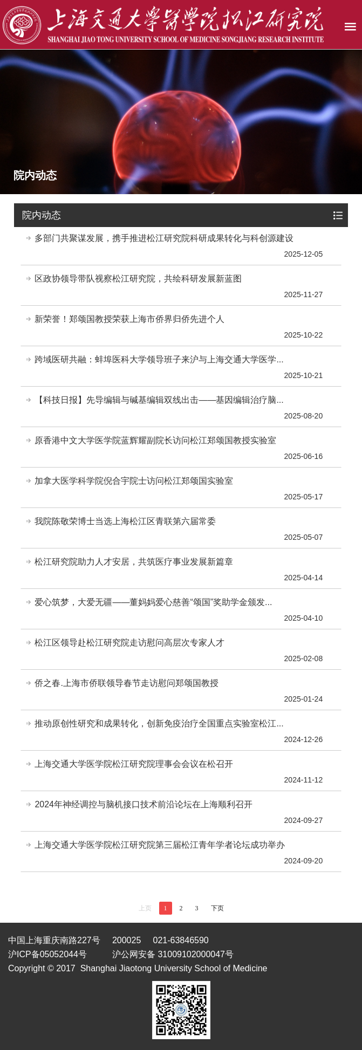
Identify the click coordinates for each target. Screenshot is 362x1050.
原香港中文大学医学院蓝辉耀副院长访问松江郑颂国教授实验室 (155, 440)
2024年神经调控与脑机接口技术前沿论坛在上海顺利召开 (143, 804)
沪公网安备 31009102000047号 (173, 954)
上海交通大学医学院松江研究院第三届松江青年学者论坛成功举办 (160, 844)
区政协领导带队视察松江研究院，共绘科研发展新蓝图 (138, 278)
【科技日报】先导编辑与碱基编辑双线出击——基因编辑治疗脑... (159, 399)
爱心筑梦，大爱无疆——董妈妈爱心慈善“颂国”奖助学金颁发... (153, 602)
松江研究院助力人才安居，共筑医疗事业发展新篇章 (134, 561)
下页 (217, 908)
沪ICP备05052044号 (47, 954)
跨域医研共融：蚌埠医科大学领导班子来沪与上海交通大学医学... (159, 359)
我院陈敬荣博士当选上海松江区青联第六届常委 (125, 521)
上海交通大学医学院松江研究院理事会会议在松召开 (134, 763)
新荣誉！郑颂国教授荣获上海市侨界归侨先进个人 (129, 319)
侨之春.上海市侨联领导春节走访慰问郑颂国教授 (126, 683)
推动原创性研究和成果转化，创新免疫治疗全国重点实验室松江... (159, 723)
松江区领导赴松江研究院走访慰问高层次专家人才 (129, 642)
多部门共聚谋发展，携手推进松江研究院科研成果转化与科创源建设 (164, 238)
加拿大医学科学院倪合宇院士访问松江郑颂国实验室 (134, 480)
